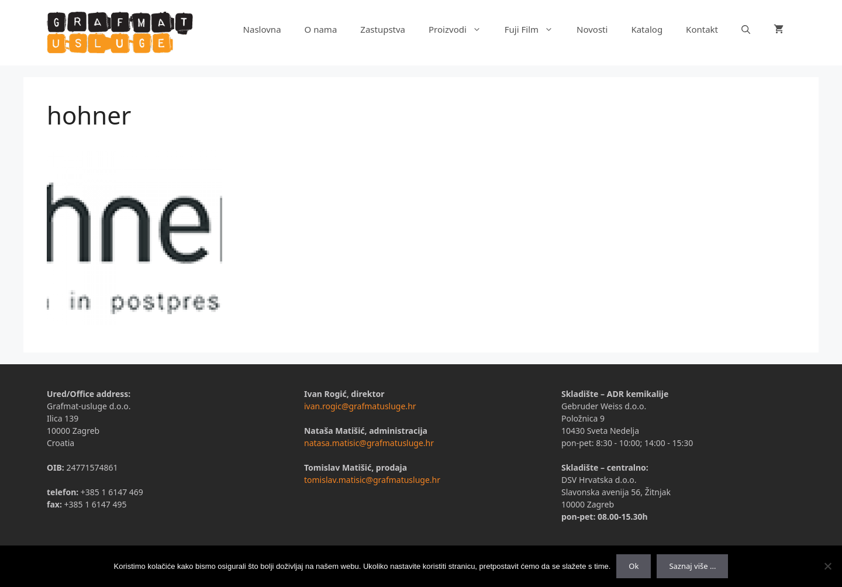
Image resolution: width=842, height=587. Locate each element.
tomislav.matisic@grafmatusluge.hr (372, 479)
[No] (827, 566)
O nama (321, 29)
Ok (634, 566)
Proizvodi (461, 29)
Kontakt (702, 29)
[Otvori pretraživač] (746, 29)
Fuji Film (535, 29)
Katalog (646, 29)
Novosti (592, 29)
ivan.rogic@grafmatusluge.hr (360, 406)
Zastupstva (382, 29)
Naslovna (262, 29)
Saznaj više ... (692, 566)
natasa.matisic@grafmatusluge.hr (369, 442)
